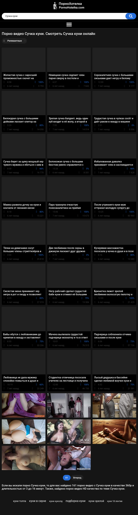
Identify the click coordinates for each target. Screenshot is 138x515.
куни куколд (56, 501)
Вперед (77, 477)
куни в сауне (37, 501)
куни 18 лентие (114, 501)
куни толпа (19, 501)
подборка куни (75, 501)
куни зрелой (96, 501)
